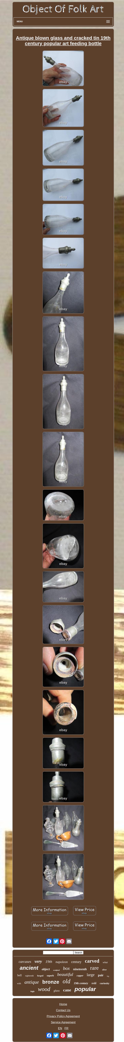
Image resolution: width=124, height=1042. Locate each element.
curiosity (104, 983)
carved (92, 961)
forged (40, 975)
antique (31, 982)
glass (57, 990)
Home (63, 1004)
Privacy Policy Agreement (63, 1016)
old (66, 981)
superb (50, 975)
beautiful (65, 974)
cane (67, 990)
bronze (50, 982)
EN (60, 1028)
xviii (94, 983)
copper (80, 975)
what (105, 962)
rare (94, 968)
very (38, 961)
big (108, 976)
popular (85, 989)
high (32, 991)
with (19, 983)
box (66, 968)
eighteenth (29, 976)
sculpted (56, 970)
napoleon (62, 962)
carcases (25, 962)
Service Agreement (63, 1022)
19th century (81, 983)
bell (19, 975)
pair (100, 975)
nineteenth (80, 969)
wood (44, 989)
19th (48, 961)
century (76, 962)
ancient (29, 968)
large (91, 975)
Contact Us (63, 1010)
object (46, 969)
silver (104, 970)
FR (67, 1028)
